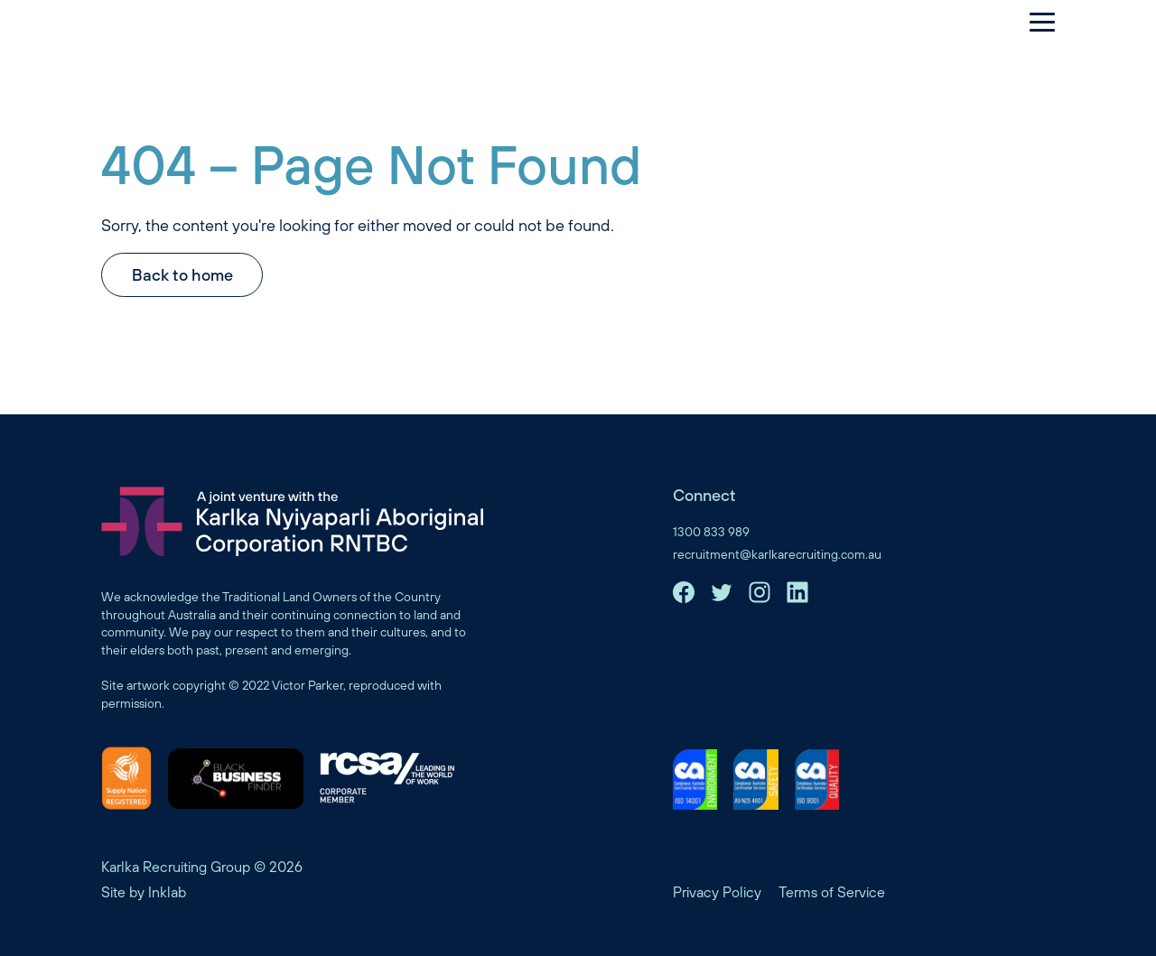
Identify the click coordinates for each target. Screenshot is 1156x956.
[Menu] (1033, 21)
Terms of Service (831, 892)
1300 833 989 (711, 532)
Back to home (182, 275)
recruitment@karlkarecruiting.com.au (777, 554)
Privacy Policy (717, 892)
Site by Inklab (143, 892)
